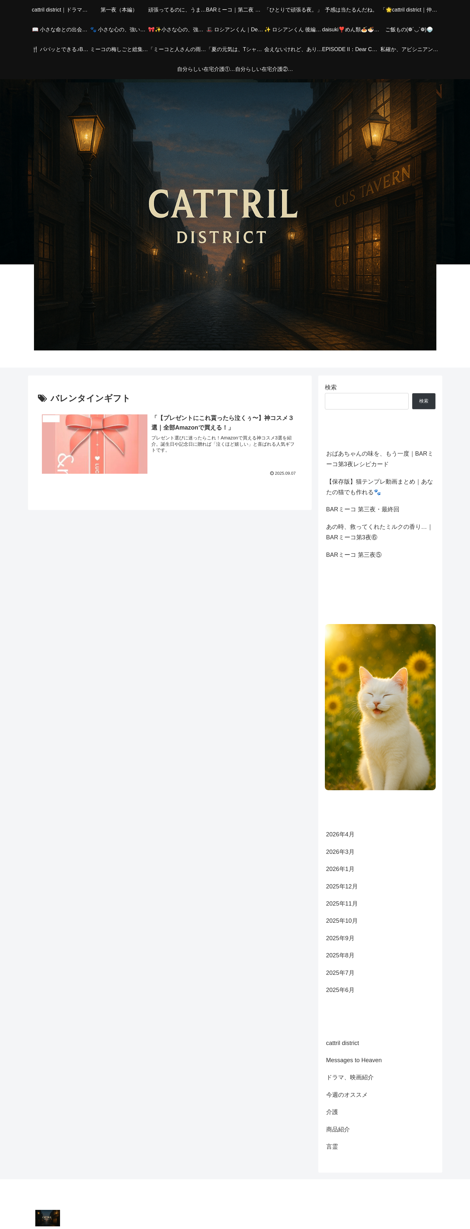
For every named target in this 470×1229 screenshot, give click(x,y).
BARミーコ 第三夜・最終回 (362, 509)
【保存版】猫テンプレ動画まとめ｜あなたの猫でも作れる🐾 (379, 486)
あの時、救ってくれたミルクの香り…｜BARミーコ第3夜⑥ (379, 532)
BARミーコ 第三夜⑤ (354, 555)
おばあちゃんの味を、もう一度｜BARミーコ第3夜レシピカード (379, 458)
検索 (331, 387)
